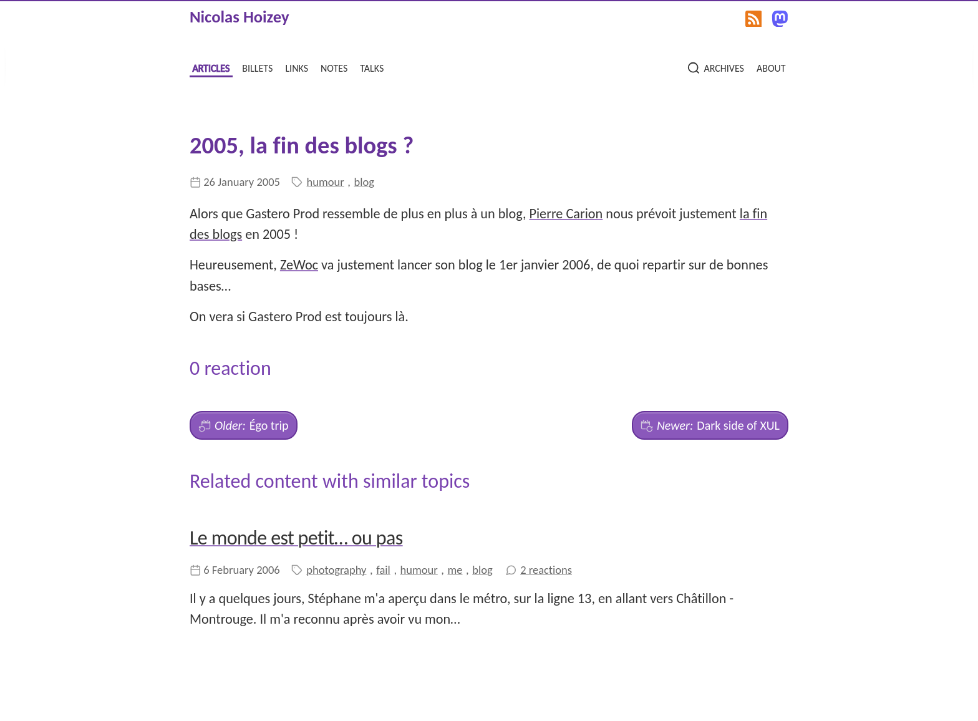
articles (211, 67)
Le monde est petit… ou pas (296, 538)
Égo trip (243, 425)
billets (257, 67)
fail (383, 570)
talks (372, 67)
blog (364, 182)
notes (334, 67)
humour (325, 182)
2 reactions (546, 570)
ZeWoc (299, 264)
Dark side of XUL (710, 425)
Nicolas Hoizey (239, 17)
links (296, 67)
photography (336, 570)
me (454, 570)
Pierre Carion (566, 213)
